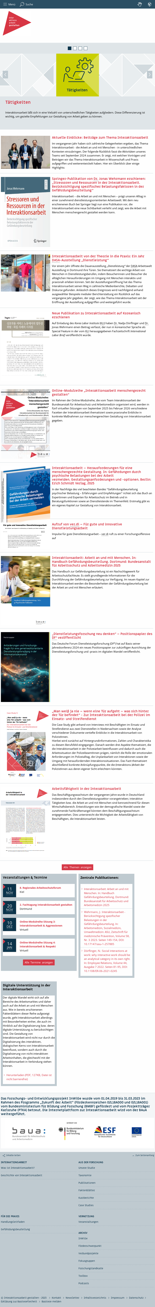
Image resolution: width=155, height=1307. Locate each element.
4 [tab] (85, 48)
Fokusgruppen (86, 1261)
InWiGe (83, 1238)
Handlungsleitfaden (13, 1222)
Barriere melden (51, 1301)
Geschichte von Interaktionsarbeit (21, 1175)
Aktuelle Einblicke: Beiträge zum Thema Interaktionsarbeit (100, 138)
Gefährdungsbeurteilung (15, 1229)
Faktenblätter (86, 1190)
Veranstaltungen (88, 1222)
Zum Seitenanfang (144, 1155)
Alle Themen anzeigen (78, 867)
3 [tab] (80, 48)
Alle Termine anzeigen (39, 962)
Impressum (118, 1298)
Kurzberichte (86, 1198)
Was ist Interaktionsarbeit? (18, 1168)
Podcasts (83, 1283)
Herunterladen (27, 1077)
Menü (9, 4)
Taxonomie (84, 1175)
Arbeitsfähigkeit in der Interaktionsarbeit (86, 789)
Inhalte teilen (13, 1155)
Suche (26, 4)
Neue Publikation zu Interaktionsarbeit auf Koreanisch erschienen (96, 315)
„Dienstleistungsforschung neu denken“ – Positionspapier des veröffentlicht (102, 636)
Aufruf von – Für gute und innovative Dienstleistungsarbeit (87, 526)
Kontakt (57, 1298)
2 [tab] (75, 48)
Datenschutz (136, 1298)
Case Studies (86, 1205)
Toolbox (83, 1276)
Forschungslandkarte (90, 1268)
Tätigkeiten (18, 102)
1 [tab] (69, 48)
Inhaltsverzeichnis (95, 1298)
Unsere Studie (86, 1168)
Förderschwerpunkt (89, 1246)
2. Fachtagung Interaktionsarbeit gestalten (46, 904)
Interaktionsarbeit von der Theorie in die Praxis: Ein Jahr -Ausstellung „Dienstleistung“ (98, 258)
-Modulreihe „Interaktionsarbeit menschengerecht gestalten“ (99, 393)
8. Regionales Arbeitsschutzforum (40, 887)
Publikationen (86, 1183)
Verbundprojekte (88, 1253)
